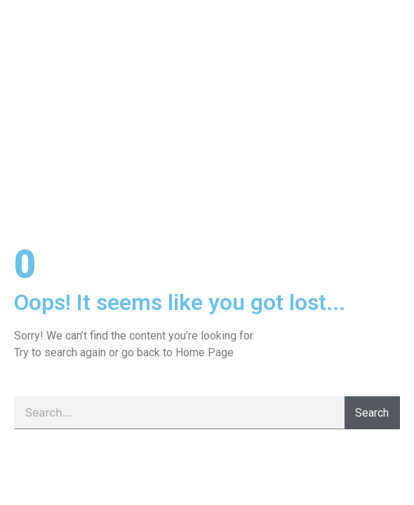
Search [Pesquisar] (372, 412)
